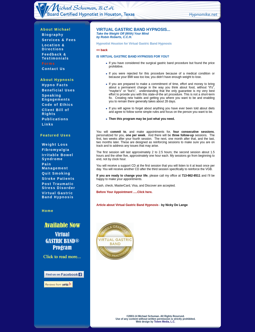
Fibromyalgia (54, 150)
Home (47, 211)
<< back (102, 50)
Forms (47, 64)
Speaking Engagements (55, 97)
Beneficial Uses (57, 90)
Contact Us (52, 69)
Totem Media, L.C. (164, 321)
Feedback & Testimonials (54, 56)
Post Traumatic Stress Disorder (57, 186)
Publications (54, 119)
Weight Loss (54, 144)
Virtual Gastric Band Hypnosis (57, 195)
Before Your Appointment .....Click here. (124, 192)
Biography (52, 35)
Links (46, 124)
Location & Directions (52, 47)
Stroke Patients (57, 179)
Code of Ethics (56, 105)
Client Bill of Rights (54, 112)
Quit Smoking (55, 173)
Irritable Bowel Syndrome (56, 157)
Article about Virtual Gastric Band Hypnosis (127, 205)
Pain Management (54, 166)
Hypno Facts (54, 85)
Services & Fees (58, 40)
